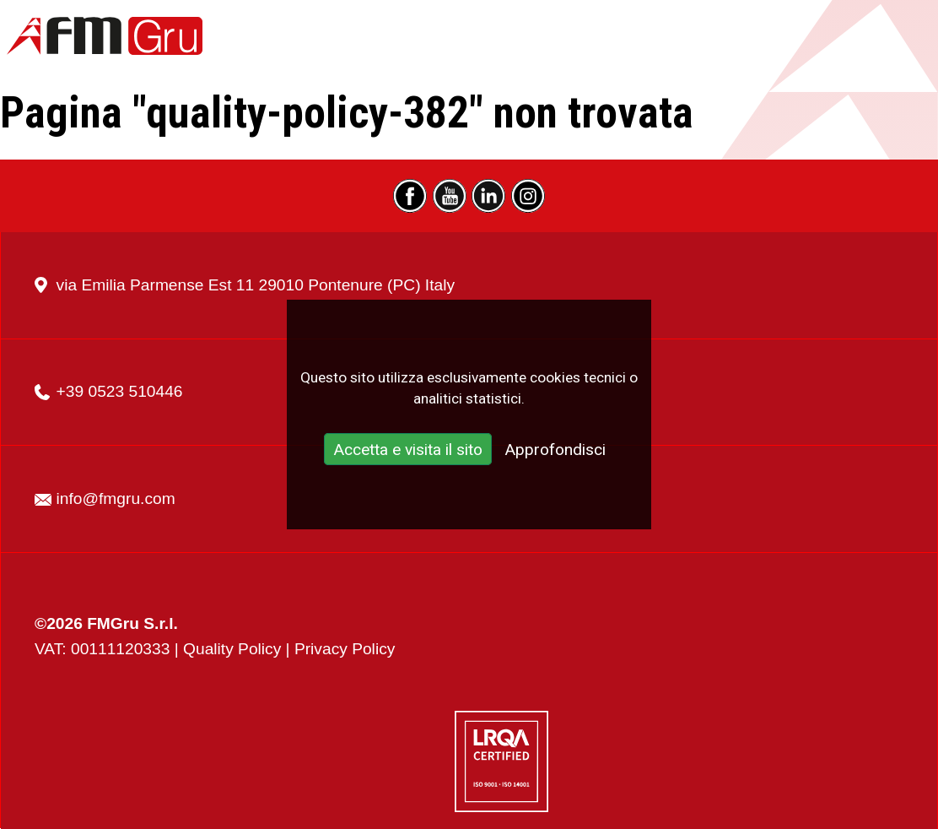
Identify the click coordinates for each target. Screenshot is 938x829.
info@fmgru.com (116, 498)
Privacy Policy (344, 649)
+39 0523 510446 (120, 391)
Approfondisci (555, 450)
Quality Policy (232, 649)
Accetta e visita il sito (407, 450)
